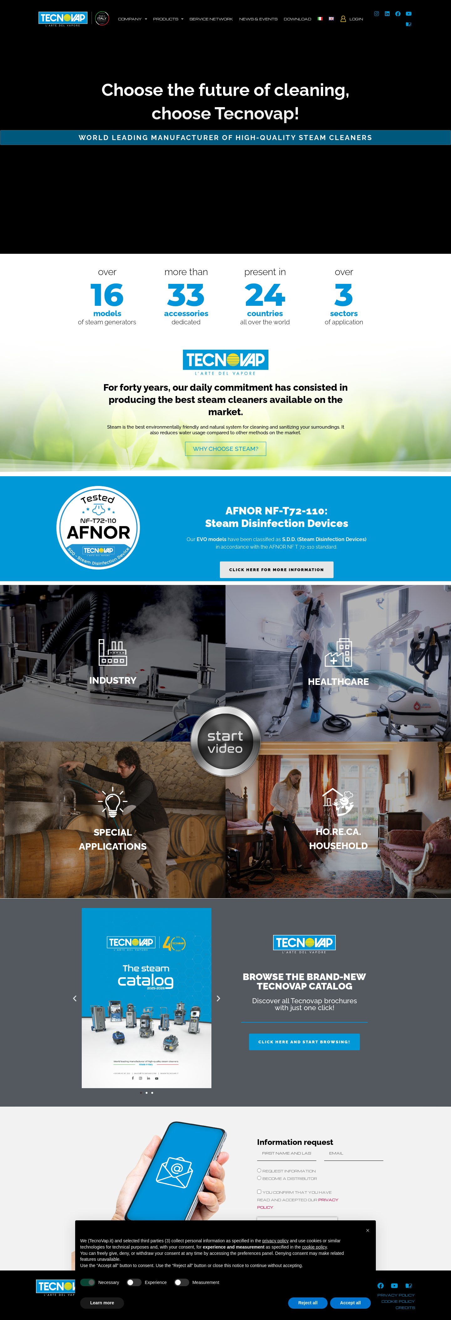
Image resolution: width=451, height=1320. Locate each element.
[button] (75, 998)
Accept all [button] (350, 1302)
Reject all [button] (307, 1302)
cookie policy (398, 1301)
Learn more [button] (102, 1302)
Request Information (289, 1171)
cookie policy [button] (314, 1247)
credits (405, 1307)
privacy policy (396, 1295)
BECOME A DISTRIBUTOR (289, 1178)
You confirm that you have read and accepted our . (298, 1200)
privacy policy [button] (275, 1240)
